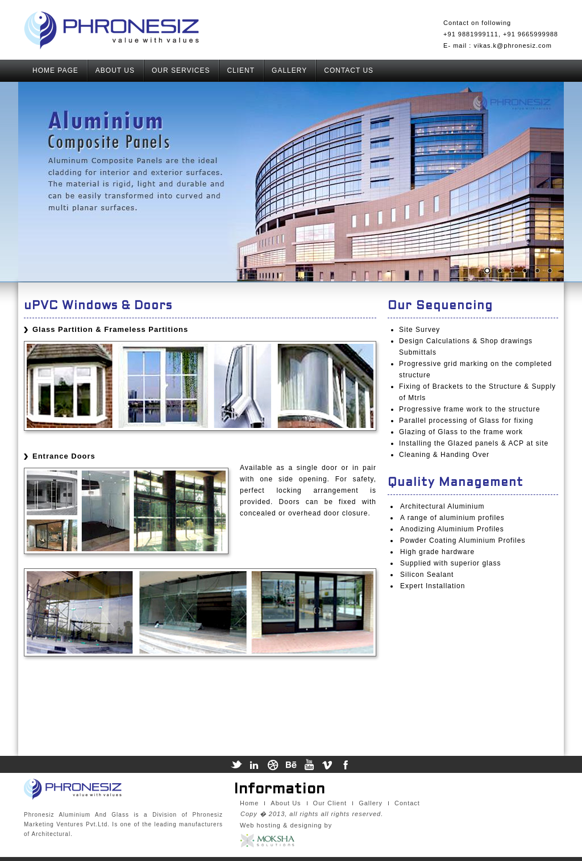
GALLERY (289, 70)
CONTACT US (348, 70)
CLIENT (241, 70)
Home (249, 803)
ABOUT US (115, 70)
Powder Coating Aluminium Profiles (462, 540)
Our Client (330, 803)
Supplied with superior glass (450, 563)
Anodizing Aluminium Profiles (452, 529)
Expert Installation (432, 586)
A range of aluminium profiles (452, 518)
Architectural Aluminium (442, 506)
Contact (407, 803)
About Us (286, 803)
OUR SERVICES (181, 70)
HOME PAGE (55, 70)
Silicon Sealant (427, 575)
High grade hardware (437, 552)
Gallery (371, 803)
